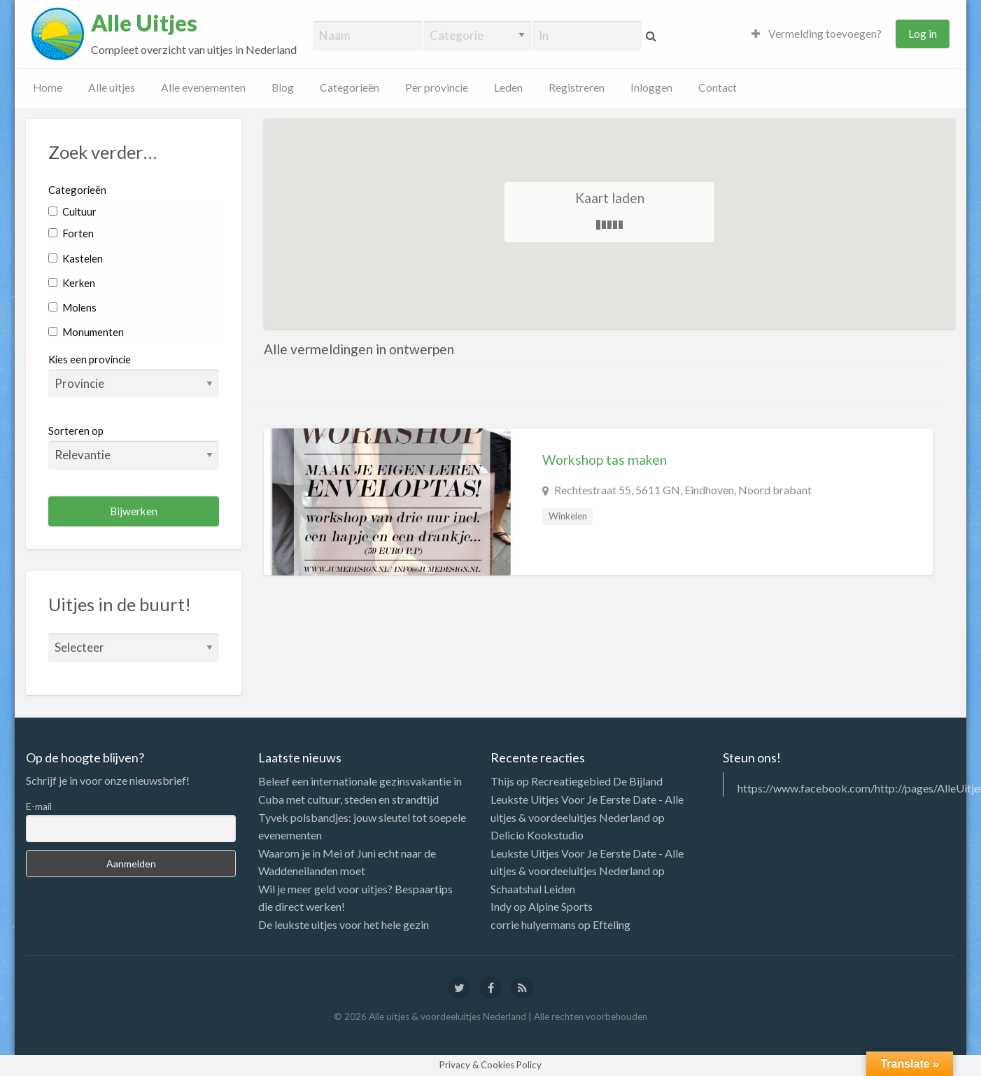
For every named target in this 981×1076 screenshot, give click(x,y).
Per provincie (436, 87)
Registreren (577, 87)
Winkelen (568, 516)
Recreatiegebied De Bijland (597, 781)
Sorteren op (133, 446)
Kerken (71, 283)
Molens (72, 307)
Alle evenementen (203, 87)
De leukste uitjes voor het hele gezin (343, 924)
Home (47, 87)
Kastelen (75, 258)
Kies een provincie (89, 359)
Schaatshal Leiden (532, 888)
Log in (922, 33)
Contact (717, 87)
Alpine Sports (560, 906)
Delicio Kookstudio (537, 834)
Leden (508, 87)
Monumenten (86, 332)
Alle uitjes (111, 87)
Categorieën (349, 87)
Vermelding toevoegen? (816, 33)
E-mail (39, 806)
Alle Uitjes (144, 23)
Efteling (611, 924)
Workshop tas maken (604, 460)
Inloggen (651, 87)
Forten (71, 233)
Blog (282, 87)
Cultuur (72, 211)
